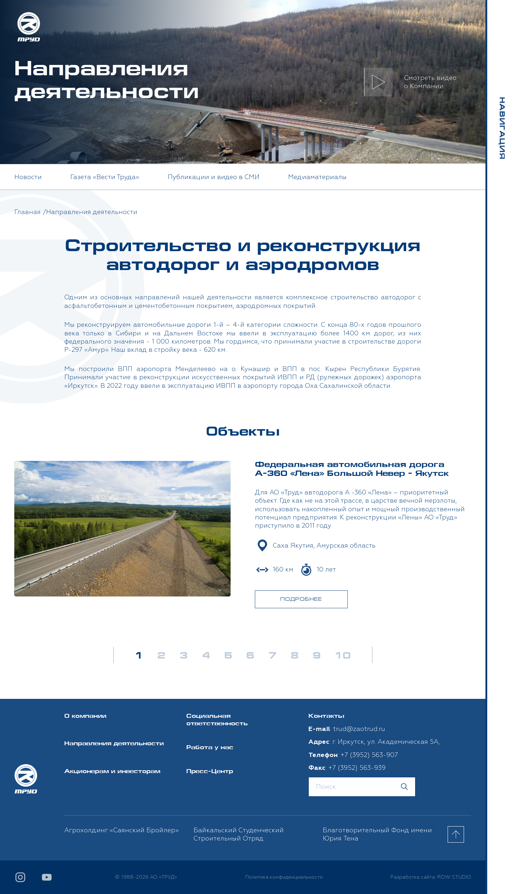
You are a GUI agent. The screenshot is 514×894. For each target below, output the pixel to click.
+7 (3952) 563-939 (357, 768)
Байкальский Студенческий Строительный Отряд (238, 834)
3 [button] (184, 656)
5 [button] (228, 656)
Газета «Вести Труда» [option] (104, 177)
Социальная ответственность (217, 720)
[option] (242, 534)
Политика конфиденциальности (284, 877)
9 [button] (317, 656)
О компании (85, 716)
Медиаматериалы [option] (317, 177)
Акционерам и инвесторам (112, 771)
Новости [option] (28, 177)
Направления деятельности (114, 744)
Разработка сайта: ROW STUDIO (430, 877)
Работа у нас (209, 748)
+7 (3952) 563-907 (369, 755)
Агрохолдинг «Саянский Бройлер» (121, 830)
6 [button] (250, 656)
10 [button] (343, 656)
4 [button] (206, 656)
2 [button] (161, 656)
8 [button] (294, 656)
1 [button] (139, 656)
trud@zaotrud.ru (359, 729)
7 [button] (272, 656)
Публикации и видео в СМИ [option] (213, 177)
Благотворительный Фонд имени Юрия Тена (377, 834)
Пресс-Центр (209, 771)
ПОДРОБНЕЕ (301, 599)
